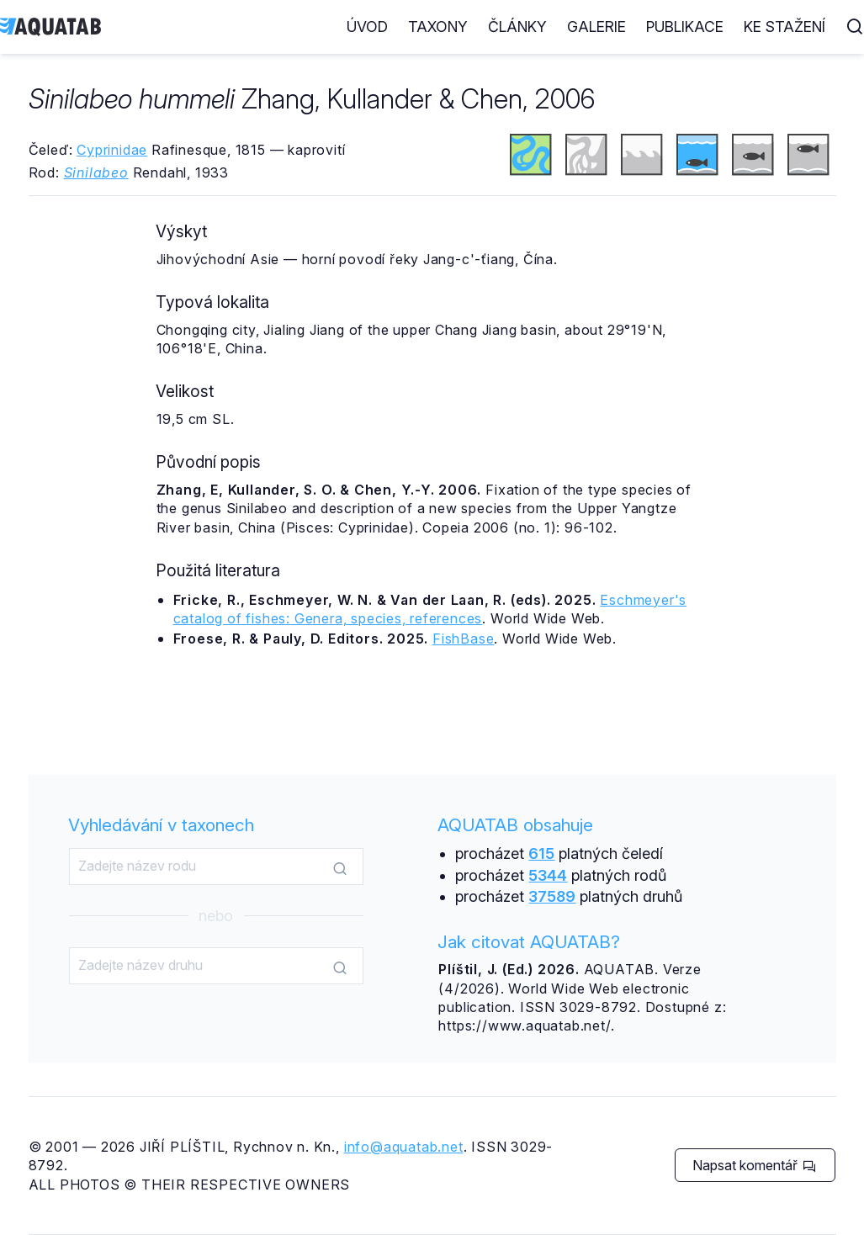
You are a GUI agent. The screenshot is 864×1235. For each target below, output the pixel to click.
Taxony (438, 26)
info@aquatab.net (404, 1146)
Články (517, 26)
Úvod (367, 26)
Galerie (596, 26)
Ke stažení (784, 26)
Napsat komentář (754, 1165)
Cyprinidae (112, 149)
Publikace (685, 26)
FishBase (463, 638)
